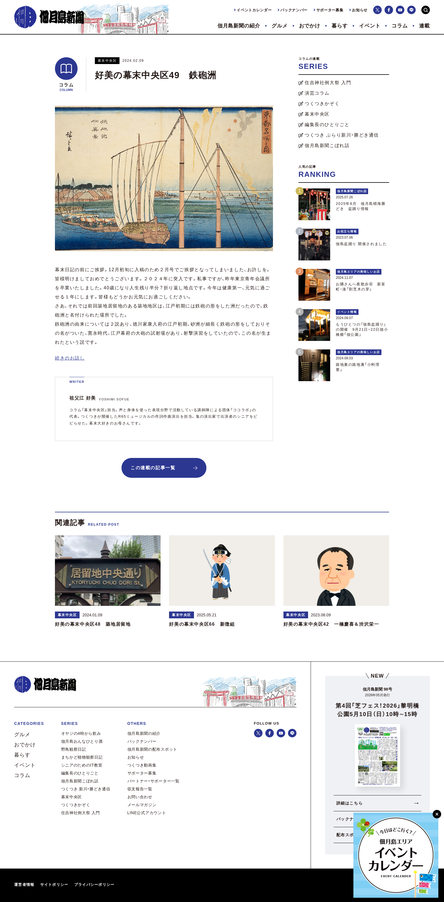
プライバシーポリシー (94, 884)
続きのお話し (70, 358)
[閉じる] (437, 814)
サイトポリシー (54, 884)
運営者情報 (24, 884)
